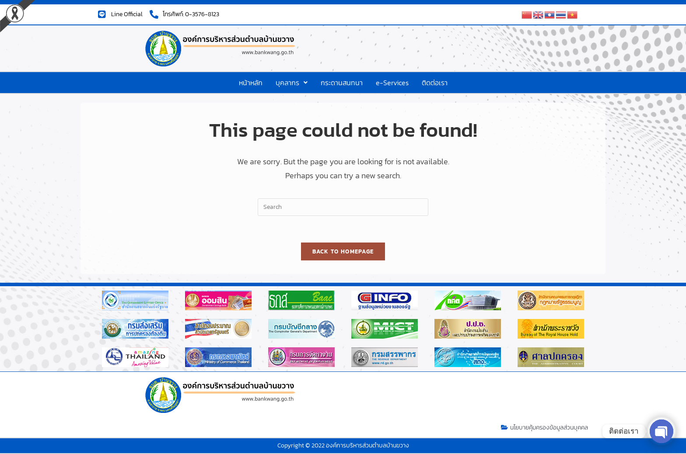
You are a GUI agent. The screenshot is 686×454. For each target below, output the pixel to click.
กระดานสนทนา (342, 82)
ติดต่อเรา (435, 82)
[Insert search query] (343, 207)
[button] (291, 82)
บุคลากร (292, 82)
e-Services (392, 82)
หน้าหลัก (250, 82)
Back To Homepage (343, 251)
